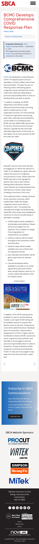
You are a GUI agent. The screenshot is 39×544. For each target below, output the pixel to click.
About (19, 522)
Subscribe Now (15, 416)
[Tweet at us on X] (13, 507)
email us (8, 54)
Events (19, 526)
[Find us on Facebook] (9, 507)
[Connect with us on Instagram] (21, 507)
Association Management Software (19, 533)
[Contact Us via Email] (28, 507)
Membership (19, 524)
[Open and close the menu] (26, 3)
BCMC (6, 77)
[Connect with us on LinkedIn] (17, 507)
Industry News (9, 31)
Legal (23, 541)
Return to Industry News (13, 36)
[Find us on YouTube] (24, 507)
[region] (34, 364)
